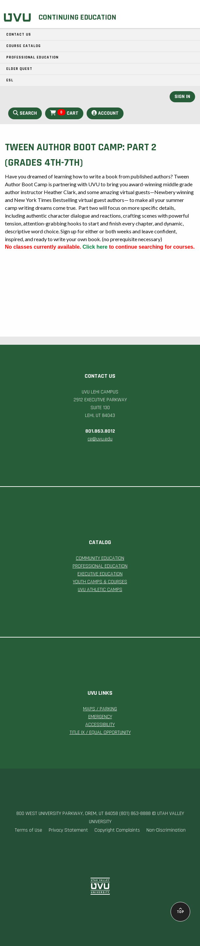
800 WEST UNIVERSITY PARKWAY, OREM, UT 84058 (67, 813)
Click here (94, 247)
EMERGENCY (100, 716)
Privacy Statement (68, 830)
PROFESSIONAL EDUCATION (100, 566)
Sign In (182, 96)
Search (25, 113)
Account (105, 113)
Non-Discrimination (166, 830)
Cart (64, 113)
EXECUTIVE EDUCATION (100, 574)
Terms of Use (28, 830)
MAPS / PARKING (100, 708)
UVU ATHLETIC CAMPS (100, 589)
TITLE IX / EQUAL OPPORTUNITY (100, 732)
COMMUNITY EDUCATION (100, 558)
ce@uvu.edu (100, 439)
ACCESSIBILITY (100, 724)
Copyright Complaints (117, 830)
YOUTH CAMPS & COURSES (100, 581)
